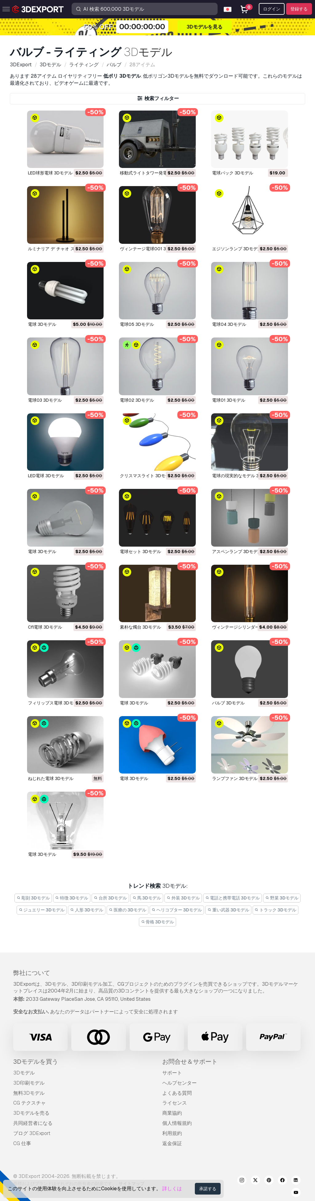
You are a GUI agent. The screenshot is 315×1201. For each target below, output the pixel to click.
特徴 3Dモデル (72, 898)
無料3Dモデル (29, 1093)
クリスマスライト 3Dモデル (147, 475)
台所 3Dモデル (110, 898)
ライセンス (174, 1103)
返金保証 (172, 1143)
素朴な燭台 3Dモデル (140, 627)
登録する (299, 9)
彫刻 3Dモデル (33, 898)
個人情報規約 (177, 1123)
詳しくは (172, 1188)
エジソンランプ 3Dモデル (237, 249)
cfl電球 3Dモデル (45, 627)
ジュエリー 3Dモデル (42, 910)
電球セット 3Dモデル (140, 551)
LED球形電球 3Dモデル (50, 173)
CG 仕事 (22, 1143)
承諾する (207, 1188)
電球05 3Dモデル (137, 324)
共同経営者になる (33, 1123)
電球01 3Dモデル (228, 400)
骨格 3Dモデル (157, 922)
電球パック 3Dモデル (232, 173)
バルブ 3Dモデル (228, 703)
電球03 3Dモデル (45, 400)
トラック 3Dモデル (276, 910)
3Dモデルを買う (35, 1062)
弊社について (31, 973)
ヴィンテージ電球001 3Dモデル (151, 249)
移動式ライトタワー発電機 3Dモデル (155, 173)
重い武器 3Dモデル (228, 910)
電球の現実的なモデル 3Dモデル (243, 475)
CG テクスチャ (29, 1103)
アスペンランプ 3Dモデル (237, 551)
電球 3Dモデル (42, 324)
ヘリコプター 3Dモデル (177, 910)
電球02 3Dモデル (137, 400)
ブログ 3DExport (31, 1133)
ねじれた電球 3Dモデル (50, 778)
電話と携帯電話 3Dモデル (232, 898)
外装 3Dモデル (183, 898)
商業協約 (172, 1113)
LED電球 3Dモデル (46, 475)
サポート (172, 1073)
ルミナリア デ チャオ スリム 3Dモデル (65, 249)
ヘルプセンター (179, 1083)
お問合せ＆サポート (190, 1062)
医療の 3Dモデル (127, 910)
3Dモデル (24, 1073)
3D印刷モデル (29, 1083)
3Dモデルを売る (31, 1113)
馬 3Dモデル (146, 898)
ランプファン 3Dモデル (235, 778)
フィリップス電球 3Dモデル (55, 703)
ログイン (271, 9)
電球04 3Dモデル (229, 324)
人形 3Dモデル (86, 910)
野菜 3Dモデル (281, 898)
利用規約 (172, 1133)
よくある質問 (177, 1093)
